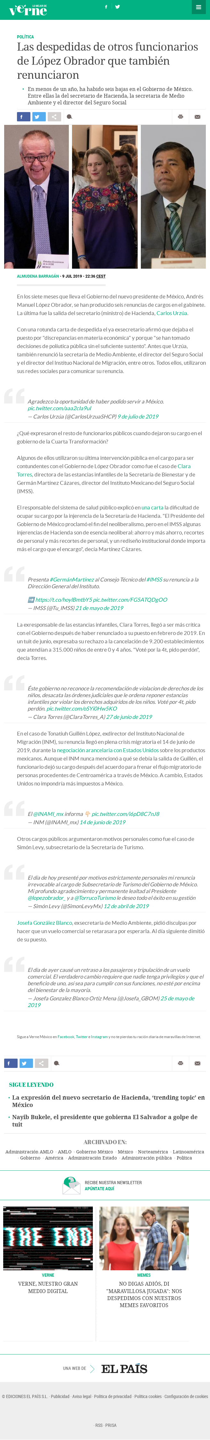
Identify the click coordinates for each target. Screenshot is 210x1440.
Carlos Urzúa (172, 313)
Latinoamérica (188, 1152)
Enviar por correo (197, 117)
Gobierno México (94, 1152)
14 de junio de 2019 (102, 822)
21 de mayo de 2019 (99, 608)
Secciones (199, 7)
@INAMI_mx (48, 814)
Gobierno (30, 1158)
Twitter (82, 1037)
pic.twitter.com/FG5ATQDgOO (130, 600)
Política (25, 37)
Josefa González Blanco (44, 923)
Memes (144, 1275)
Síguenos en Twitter (117, 6)
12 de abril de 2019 (126, 906)
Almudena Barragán (38, 276)
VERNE (48, 1275)
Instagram (99, 1037)
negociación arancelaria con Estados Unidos (108, 750)
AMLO (64, 1152)
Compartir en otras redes (54, 116)
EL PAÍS (124, 1368)
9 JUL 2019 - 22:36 (84, 276)
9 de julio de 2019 (137, 416)
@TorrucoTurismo (95, 898)
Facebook (66, 1037)
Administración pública (147, 1158)
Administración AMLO (29, 1152)
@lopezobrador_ (47, 898)
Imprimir (180, 117)
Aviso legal (81, 1396)
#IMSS (154, 579)
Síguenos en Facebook (106, 6)
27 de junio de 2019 (129, 717)
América (54, 1158)
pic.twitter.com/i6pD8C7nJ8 (125, 814)
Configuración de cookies (186, 1396)
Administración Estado (92, 1158)
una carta (152, 507)
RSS (98, 1425)
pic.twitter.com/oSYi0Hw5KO (81, 708)
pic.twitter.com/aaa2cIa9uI (59, 408)
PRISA (111, 1425)
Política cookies (148, 1396)
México (125, 1152)
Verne (27, 10)
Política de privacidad (113, 1396)
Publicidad (60, 1396)
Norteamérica (153, 1152)
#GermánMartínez (72, 579)
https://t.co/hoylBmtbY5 (63, 600)
